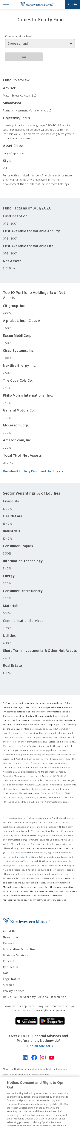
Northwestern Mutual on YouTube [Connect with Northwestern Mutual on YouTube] (51, 1057)
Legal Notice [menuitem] (12, 979)
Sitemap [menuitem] (8, 985)
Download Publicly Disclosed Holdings (34, 471)
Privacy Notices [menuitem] (13, 991)
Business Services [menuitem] (15, 955)
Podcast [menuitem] (8, 961)
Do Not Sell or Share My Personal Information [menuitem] (34, 997)
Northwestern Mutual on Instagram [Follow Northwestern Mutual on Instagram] (43, 1057)
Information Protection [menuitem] (19, 949)
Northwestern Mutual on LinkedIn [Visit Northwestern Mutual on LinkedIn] (25, 1057)
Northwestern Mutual (37, 4)
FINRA (30, 857)
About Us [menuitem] (9, 931)
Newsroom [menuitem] (10, 937)
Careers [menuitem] (8, 943)
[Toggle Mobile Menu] (5, 4)
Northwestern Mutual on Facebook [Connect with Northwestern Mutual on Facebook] (34, 1057)
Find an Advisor (40, 1046)
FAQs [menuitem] (6, 973)
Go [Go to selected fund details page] (24, 57)
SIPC (42, 857)
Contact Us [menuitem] (10, 967)
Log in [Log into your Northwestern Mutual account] (72, 4)
